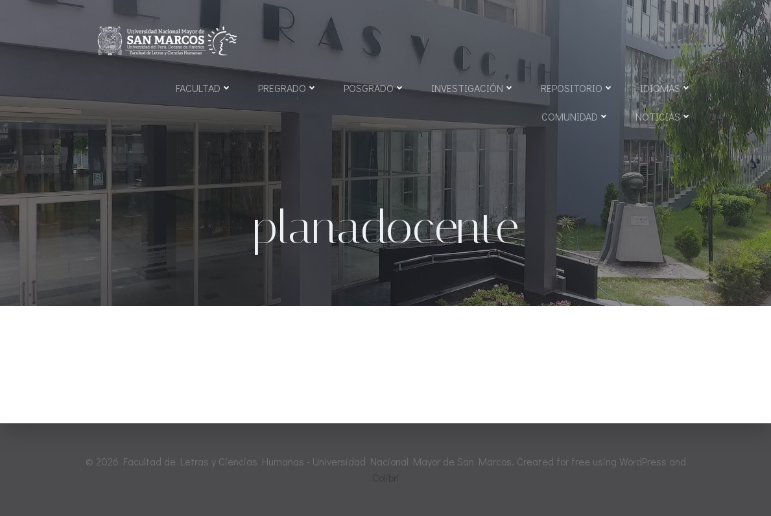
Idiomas (666, 88)
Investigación (473, 88)
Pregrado (288, 88)
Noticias (663, 116)
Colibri (385, 477)
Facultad (204, 88)
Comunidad (575, 116)
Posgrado (374, 88)
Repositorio (577, 88)
